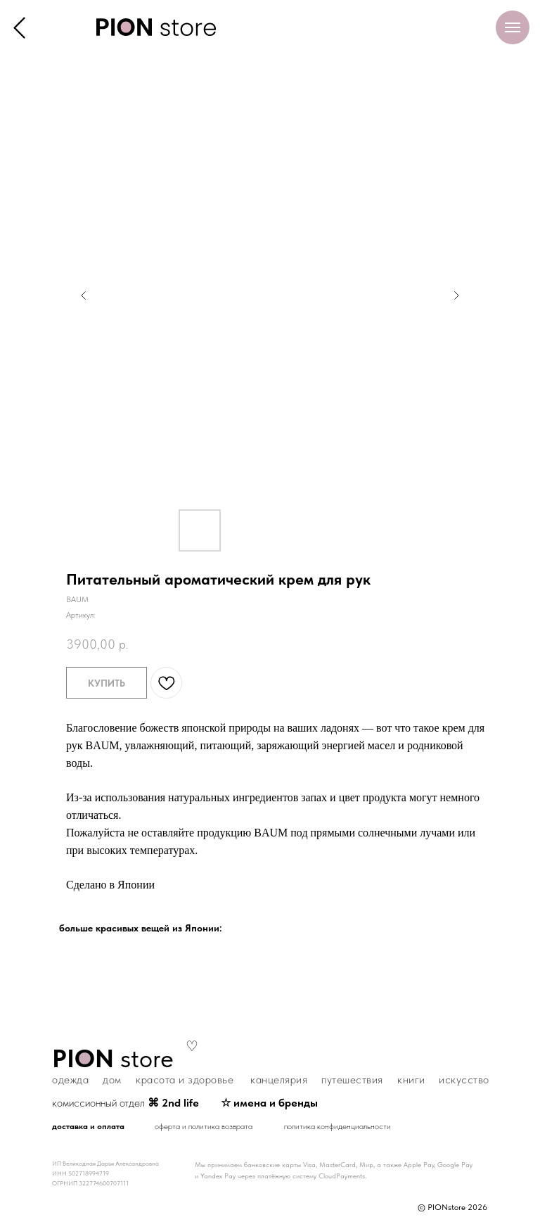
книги (411, 1079)
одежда (70, 1079)
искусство (464, 1079)
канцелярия (278, 1079)
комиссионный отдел (125, 1102)
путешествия (352, 1079)
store (113, 1058)
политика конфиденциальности (337, 1126)
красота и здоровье (184, 1079)
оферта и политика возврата (203, 1126)
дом (112, 1079)
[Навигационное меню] (512, 27)
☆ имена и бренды (269, 1102)
